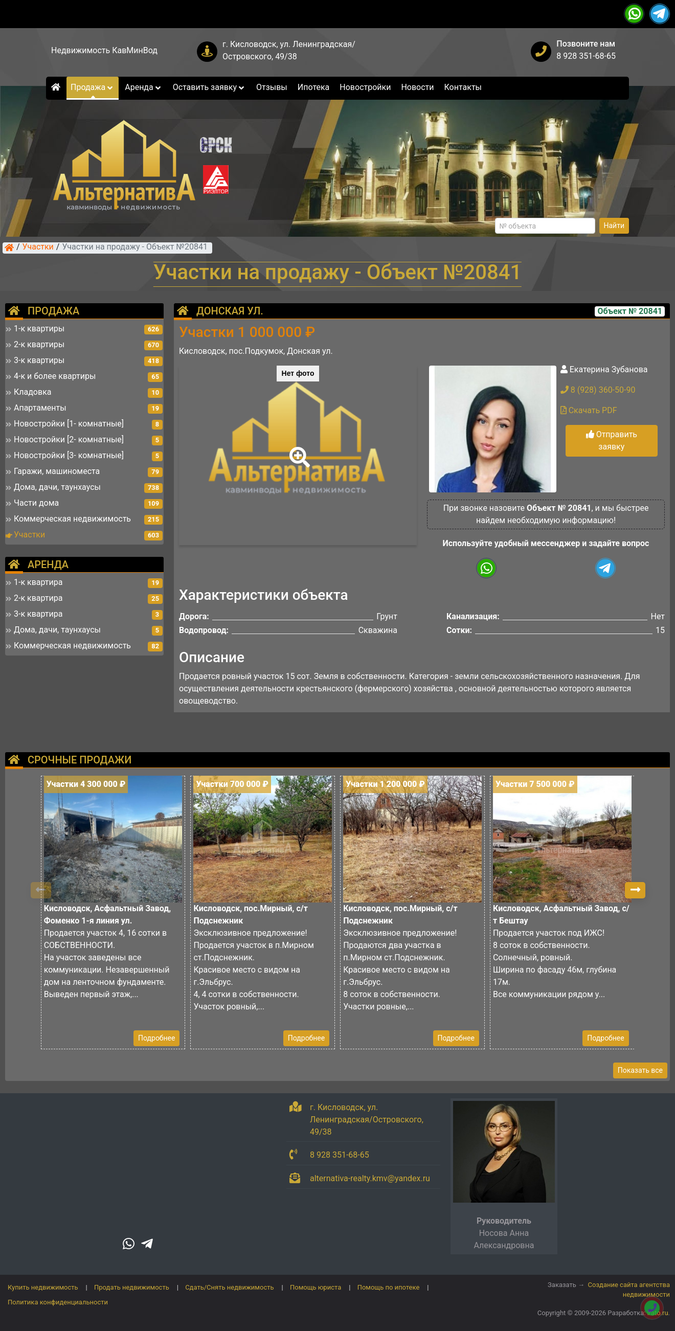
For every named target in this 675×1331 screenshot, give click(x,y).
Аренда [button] (143, 87)
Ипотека (314, 87)
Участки (38, 247)
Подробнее (156, 1038)
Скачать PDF (588, 410)
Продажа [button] (93, 87)
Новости (417, 87)
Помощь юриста (315, 1287)
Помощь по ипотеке (388, 1287)
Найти (614, 225)
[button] (297, 450)
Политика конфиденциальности (58, 1302)
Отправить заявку (611, 441)
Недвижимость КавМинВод (104, 50)
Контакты (463, 87)
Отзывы (271, 87)
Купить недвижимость (43, 1287)
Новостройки (365, 87)
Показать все (640, 1070)
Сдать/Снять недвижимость (229, 1287)
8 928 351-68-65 (586, 56)
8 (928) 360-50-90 (598, 390)
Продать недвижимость (131, 1287)
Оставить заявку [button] (209, 87)
